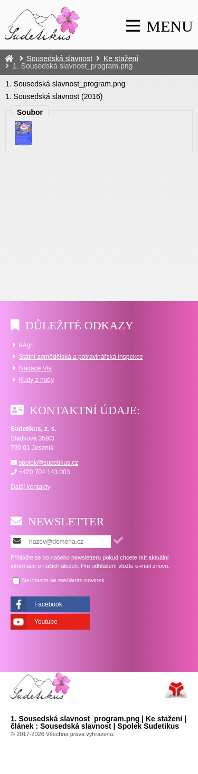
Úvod (42, 23)
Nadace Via (35, 368)
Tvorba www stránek (176, 690)
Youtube (46, 621)
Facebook (48, 604)
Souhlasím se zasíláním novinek (63, 580)
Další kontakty (30, 487)
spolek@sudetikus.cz (48, 462)
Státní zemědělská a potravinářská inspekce (81, 356)
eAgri (26, 345)
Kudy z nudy (36, 380)
